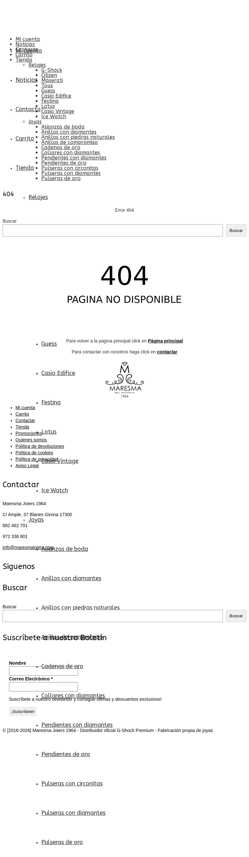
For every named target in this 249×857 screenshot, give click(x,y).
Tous (47, 85)
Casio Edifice (56, 96)
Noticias (25, 44)
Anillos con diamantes (68, 132)
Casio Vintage (57, 111)
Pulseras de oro (61, 178)
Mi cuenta (27, 39)
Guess (48, 91)
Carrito (24, 55)
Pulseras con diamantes (71, 173)
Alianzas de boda (63, 127)
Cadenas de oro (60, 147)
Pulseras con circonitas (69, 168)
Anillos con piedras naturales (78, 137)
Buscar (10, 221)
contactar (167, 351)
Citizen (49, 75)
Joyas (35, 122)
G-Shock (51, 70)
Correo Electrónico (31, 678)
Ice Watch (53, 116)
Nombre (17, 663)
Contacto (26, 49)
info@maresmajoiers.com (28, 547)
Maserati (52, 80)
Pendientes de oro (63, 163)
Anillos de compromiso (69, 142)
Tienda (23, 60)
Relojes (37, 65)
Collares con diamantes (70, 152)
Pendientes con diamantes (73, 158)
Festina (50, 101)
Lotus (48, 106)
